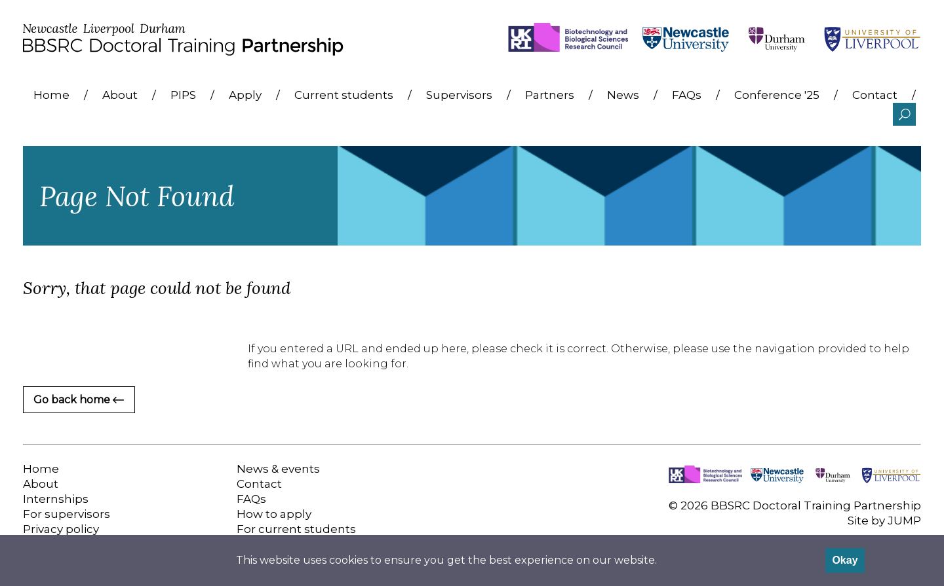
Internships (55, 498)
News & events (278, 468)
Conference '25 (776, 94)
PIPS (183, 94)
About (120, 94)
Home (51, 94)
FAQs (686, 94)
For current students (296, 529)
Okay (844, 560)
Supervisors (459, 94)
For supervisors (66, 514)
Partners (549, 94)
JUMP (904, 520)
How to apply (274, 514)
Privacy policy (61, 529)
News (623, 94)
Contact (874, 94)
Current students (343, 94)
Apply (245, 94)
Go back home (79, 400)
